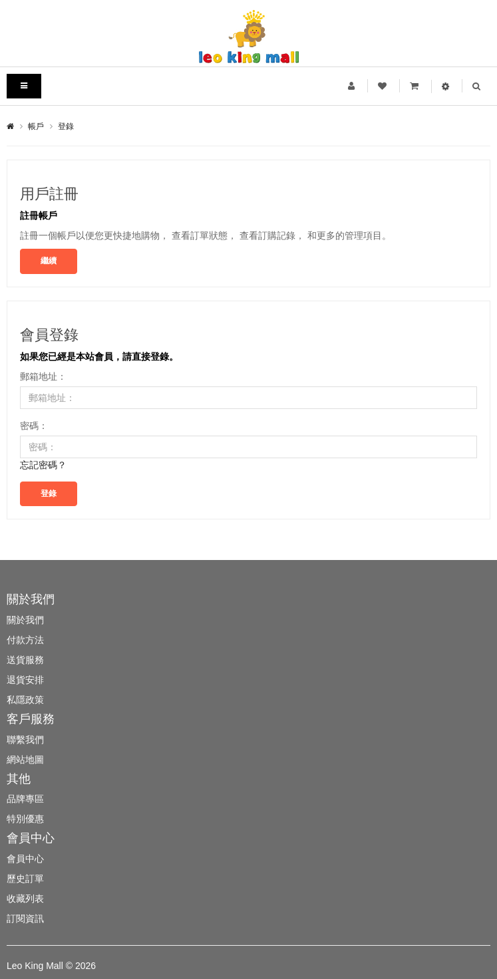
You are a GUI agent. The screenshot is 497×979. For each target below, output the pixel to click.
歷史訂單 (25, 878)
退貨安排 (25, 679)
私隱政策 (25, 699)
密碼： (34, 425)
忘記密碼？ (43, 465)
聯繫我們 (25, 739)
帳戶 (36, 126)
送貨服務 (25, 659)
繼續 (49, 260)
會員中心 (25, 858)
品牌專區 (25, 798)
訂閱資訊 (25, 918)
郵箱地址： (43, 376)
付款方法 (25, 639)
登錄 (66, 126)
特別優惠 (25, 818)
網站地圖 (25, 759)
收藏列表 (25, 898)
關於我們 (25, 620)
